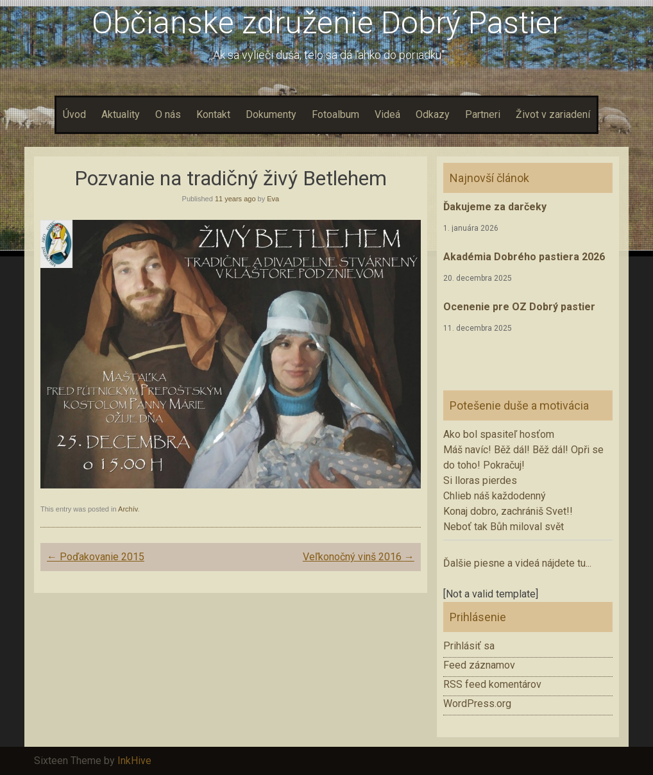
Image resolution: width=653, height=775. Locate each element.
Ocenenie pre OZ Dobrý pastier (519, 307)
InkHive (134, 760)
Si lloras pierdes (480, 480)
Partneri (482, 114)
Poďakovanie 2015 (95, 557)
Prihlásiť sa (469, 646)
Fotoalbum (335, 114)
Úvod (74, 114)
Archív (127, 509)
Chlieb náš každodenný (494, 496)
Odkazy (433, 114)
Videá (387, 114)
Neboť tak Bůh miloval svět (503, 527)
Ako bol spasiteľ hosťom (498, 434)
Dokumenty (271, 114)
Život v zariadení (553, 114)
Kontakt (213, 114)
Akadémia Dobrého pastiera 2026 (524, 257)
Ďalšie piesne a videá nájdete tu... (517, 563)
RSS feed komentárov (492, 684)
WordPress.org (477, 703)
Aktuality (120, 114)
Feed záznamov (479, 665)
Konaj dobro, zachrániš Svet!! (508, 511)
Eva (273, 199)
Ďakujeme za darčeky (495, 207)
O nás (168, 114)
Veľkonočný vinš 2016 (358, 557)
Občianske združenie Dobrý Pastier (327, 22)
